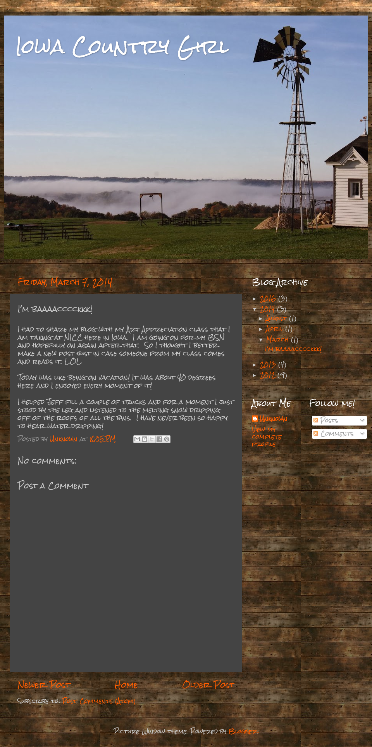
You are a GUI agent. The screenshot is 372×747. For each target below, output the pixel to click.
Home (126, 684)
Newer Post (43, 684)
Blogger (243, 731)
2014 (268, 309)
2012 (268, 375)
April (275, 329)
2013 (269, 364)
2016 (269, 298)
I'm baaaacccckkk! (293, 349)
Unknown (273, 419)
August (277, 318)
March (278, 340)
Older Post (208, 684)
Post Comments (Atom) (99, 701)
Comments (333, 433)
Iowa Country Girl (122, 46)
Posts (325, 420)
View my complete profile (267, 436)
